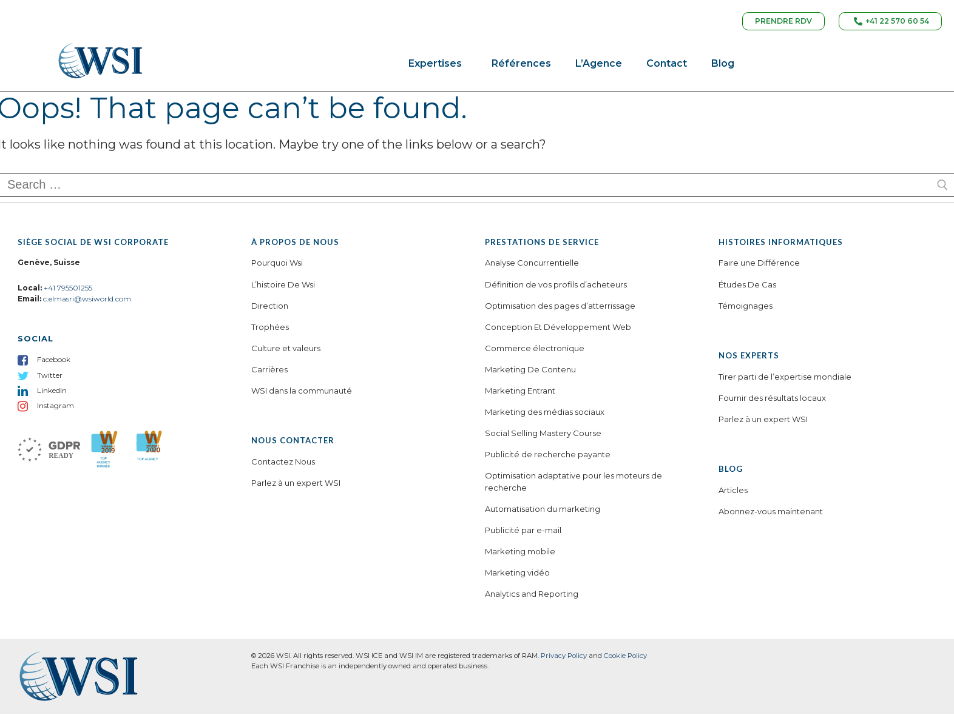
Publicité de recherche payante (548, 456)
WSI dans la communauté (301, 392)
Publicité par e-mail (523, 532)
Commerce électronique (534, 350)
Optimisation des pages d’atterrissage (560, 307)
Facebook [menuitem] (53, 361)
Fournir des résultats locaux (772, 399)
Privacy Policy (564, 657)
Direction (269, 307)
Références (521, 65)
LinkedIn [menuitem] (52, 392)
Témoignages (746, 307)
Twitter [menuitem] (50, 376)
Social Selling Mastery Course (543, 435)
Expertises (437, 65)
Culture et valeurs (285, 350)
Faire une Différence (759, 264)
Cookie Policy (625, 657)
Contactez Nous (283, 463)
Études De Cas (747, 285)
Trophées (270, 329)
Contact (666, 65)
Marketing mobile (520, 553)
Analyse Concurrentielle (532, 264)
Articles (733, 492)
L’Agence (598, 65)
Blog (722, 65)
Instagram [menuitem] (55, 407)
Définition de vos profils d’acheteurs (556, 285)
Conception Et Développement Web (558, 329)
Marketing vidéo (517, 574)
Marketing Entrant (520, 392)
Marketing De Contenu (530, 371)
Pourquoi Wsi (277, 264)
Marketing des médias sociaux (544, 413)
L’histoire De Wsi (283, 285)
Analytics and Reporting (531, 595)
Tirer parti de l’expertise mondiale (785, 378)
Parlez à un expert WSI (295, 484)
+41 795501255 (68, 289)
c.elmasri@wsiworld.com (87, 300)
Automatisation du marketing (542, 510)
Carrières (269, 371)
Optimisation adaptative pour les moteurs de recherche (573, 483)
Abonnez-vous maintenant (771, 513)
